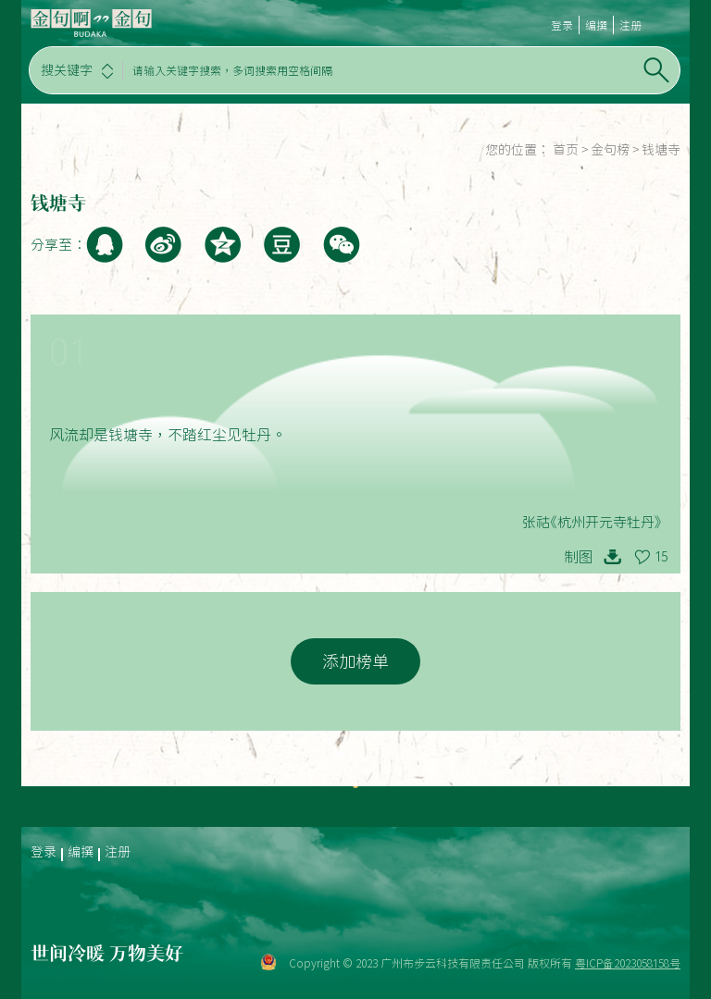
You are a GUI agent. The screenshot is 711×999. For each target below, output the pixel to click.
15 (661, 556)
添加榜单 (355, 661)
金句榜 (610, 149)
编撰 (596, 25)
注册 (630, 25)
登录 (562, 25)
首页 (566, 149)
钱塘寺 (661, 149)
